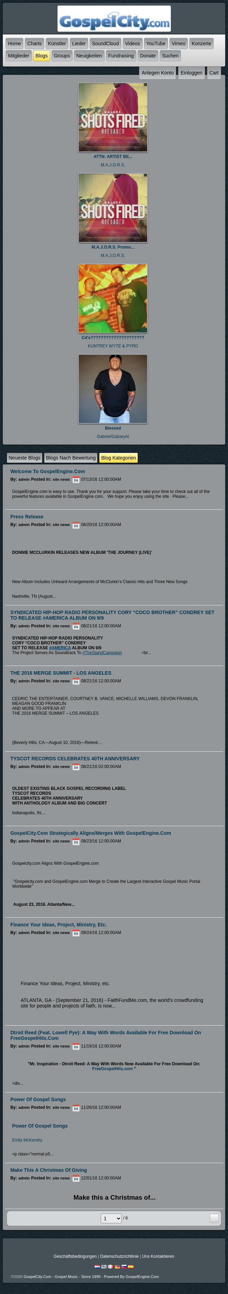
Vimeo (178, 43)
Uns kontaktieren (158, 1256)
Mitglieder (18, 55)
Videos (132, 43)
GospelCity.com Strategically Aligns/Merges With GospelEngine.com (90, 833)
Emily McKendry (27, 1140)
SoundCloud (105, 43)
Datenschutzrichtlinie (119, 1256)
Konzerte (201, 43)
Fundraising (121, 55)
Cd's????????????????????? (113, 337)
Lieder (79, 43)
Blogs (42, 55)
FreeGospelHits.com (112, 1068)
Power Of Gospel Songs (40, 1126)
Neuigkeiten (89, 55)
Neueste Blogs (24, 458)
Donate (148, 55)
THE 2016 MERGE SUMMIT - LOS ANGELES (61, 673)
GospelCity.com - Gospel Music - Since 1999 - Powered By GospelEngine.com (91, 1277)
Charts (34, 43)
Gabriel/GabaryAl (113, 436)
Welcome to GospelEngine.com (47, 471)
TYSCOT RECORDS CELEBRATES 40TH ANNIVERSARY (75, 758)
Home (14, 43)
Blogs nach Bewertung (71, 458)
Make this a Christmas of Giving (48, 1170)
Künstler (57, 43)
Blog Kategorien (118, 458)
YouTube (156, 43)
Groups (62, 55)
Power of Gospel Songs (38, 1099)
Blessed (113, 428)
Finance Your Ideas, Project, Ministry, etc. (58, 924)
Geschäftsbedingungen (75, 1256)
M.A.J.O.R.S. (113, 165)
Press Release (27, 516)
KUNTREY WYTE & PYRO (113, 346)
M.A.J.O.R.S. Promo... (113, 247)
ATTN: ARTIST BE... (112, 156)
